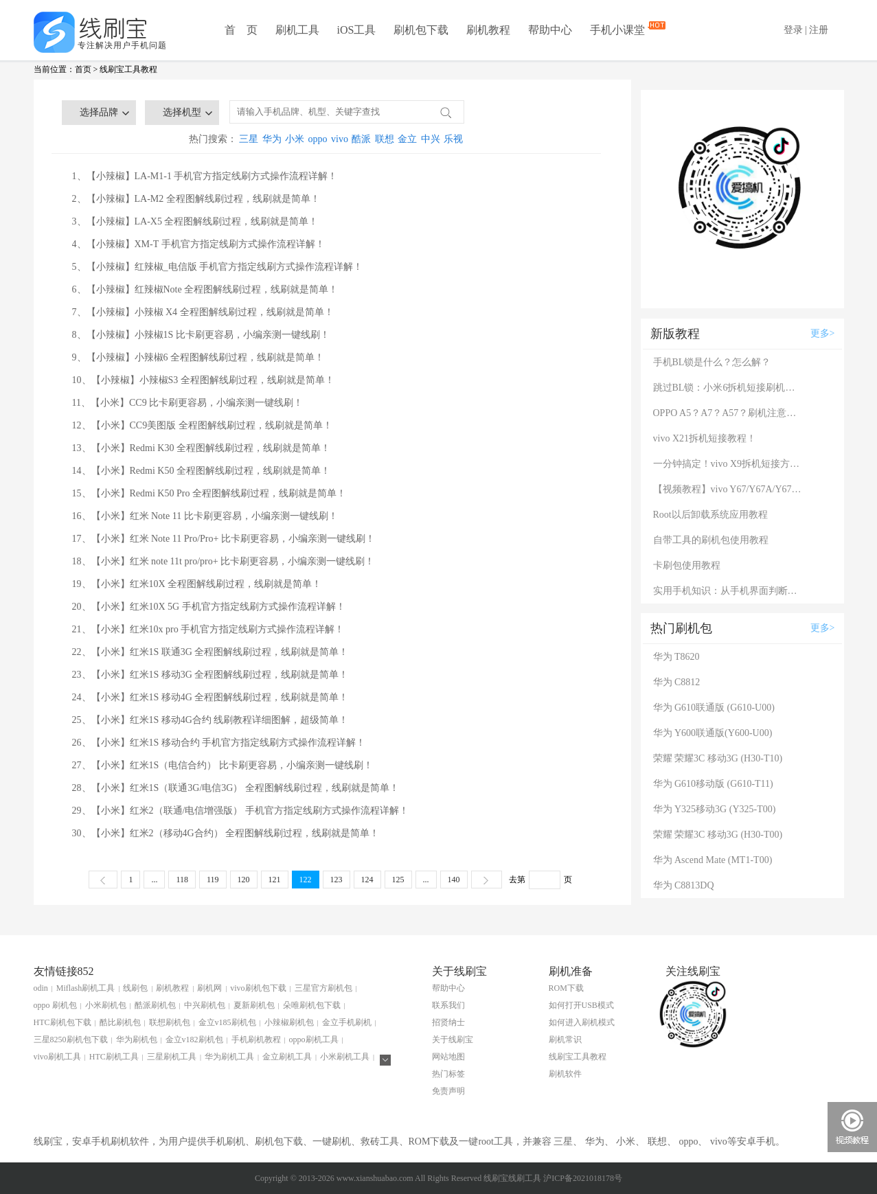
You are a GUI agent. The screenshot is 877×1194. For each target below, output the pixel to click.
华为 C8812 (677, 682)
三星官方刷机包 (323, 988)
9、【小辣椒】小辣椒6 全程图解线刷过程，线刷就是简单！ (198, 357)
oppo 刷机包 (55, 1005)
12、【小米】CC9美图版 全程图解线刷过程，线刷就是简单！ (202, 425)
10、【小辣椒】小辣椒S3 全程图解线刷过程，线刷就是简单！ (203, 380)
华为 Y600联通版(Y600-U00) (713, 733)
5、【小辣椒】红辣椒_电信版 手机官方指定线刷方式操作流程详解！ (217, 267)
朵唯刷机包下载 (312, 1005)
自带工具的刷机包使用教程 (710, 540)
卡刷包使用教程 (686, 565)
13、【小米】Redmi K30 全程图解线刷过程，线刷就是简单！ (201, 448)
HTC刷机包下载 (62, 1022)
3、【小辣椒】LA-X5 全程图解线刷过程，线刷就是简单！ (195, 221)
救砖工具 (380, 1141)
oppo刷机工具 (314, 1039)
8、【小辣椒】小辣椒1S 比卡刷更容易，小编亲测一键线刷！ (201, 335)
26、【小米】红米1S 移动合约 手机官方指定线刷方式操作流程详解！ (219, 742)
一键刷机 (331, 1141)
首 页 (241, 30)
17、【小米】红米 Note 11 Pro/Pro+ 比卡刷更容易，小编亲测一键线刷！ (223, 538)
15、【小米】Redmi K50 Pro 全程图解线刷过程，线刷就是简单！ (209, 493)
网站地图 (448, 1056)
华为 (272, 139)
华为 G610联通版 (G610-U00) (714, 707)
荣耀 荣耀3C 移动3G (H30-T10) (718, 758)
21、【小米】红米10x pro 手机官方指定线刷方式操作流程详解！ (208, 629)
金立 (407, 139)
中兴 (430, 139)
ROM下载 (566, 988)
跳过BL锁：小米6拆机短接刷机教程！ (728, 387)
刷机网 (209, 988)
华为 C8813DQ (683, 885)
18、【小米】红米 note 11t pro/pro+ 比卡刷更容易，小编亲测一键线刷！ (223, 561)
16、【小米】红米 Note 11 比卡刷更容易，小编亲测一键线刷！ (205, 516)
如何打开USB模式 (581, 1005)
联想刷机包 (169, 1022)
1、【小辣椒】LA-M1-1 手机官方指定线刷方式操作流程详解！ (205, 176)
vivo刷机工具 (57, 1056)
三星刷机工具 (171, 1056)
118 (182, 879)
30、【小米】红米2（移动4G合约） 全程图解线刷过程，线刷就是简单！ (226, 833)
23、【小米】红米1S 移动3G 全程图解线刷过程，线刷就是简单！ (210, 674)
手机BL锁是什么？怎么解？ (712, 362)
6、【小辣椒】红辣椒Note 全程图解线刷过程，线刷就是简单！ (205, 289)
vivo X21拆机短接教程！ (705, 438)
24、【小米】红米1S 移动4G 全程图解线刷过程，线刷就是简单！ (210, 697)
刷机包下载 (421, 30)
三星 (248, 139)
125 (398, 879)
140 (454, 879)
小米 (294, 139)
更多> (822, 333)
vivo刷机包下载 (258, 988)
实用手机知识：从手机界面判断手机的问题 (728, 591)
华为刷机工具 (229, 1056)
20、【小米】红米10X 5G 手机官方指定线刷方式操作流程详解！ (208, 606)
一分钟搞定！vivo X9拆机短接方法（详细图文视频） (728, 464)
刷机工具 (297, 30)
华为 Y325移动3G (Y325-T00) (714, 809)
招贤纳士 (448, 1022)
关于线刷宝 (452, 1039)
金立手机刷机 (347, 1022)
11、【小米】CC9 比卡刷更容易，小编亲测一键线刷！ (188, 403)
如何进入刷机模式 (582, 1022)
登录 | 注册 (806, 30)
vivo (339, 139)
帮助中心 (550, 30)
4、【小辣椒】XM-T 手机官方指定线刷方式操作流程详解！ (198, 244)
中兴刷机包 (204, 1005)
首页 (83, 69)
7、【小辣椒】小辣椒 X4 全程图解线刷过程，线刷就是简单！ (203, 312)
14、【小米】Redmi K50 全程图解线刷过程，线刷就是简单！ (201, 471)
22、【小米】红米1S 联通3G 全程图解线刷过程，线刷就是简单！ (210, 652)
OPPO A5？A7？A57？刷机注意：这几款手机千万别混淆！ (728, 413)
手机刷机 (226, 1141)
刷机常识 (565, 1039)
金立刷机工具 (287, 1056)
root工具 (495, 1141)
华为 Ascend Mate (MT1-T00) (713, 860)
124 (367, 879)
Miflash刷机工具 (85, 988)
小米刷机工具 (344, 1056)
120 (244, 879)
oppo (318, 139)
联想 (384, 139)
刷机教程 (488, 30)
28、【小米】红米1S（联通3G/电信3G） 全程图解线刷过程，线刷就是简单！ (235, 788)
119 (213, 879)
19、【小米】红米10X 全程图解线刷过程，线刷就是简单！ (197, 584)
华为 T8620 (676, 657)
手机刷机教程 (256, 1039)
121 (275, 879)
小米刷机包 (105, 1005)
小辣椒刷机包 (289, 1022)
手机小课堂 (619, 28)
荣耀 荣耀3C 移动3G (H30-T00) (718, 834)
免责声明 (448, 1091)
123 (336, 879)
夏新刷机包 (254, 1005)
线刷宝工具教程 (128, 69)
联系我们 (448, 1005)
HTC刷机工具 (114, 1056)
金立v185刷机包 (227, 1022)
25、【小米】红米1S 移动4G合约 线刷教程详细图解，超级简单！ (210, 720)
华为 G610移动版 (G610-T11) (713, 784)
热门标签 (448, 1074)
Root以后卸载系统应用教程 (710, 514)
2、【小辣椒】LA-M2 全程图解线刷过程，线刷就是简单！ (196, 199)
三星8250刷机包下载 (71, 1039)
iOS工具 (356, 30)
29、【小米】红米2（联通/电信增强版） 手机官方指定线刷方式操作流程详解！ (240, 810)
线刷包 (135, 988)
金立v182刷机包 (194, 1039)
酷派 (361, 139)
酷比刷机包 (120, 1022)
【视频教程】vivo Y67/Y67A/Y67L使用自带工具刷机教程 (728, 489)
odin (41, 988)
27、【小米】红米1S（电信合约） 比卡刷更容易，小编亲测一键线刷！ (222, 765)
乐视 (453, 139)
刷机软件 (565, 1074)
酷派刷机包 (155, 1005)
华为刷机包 (136, 1039)
